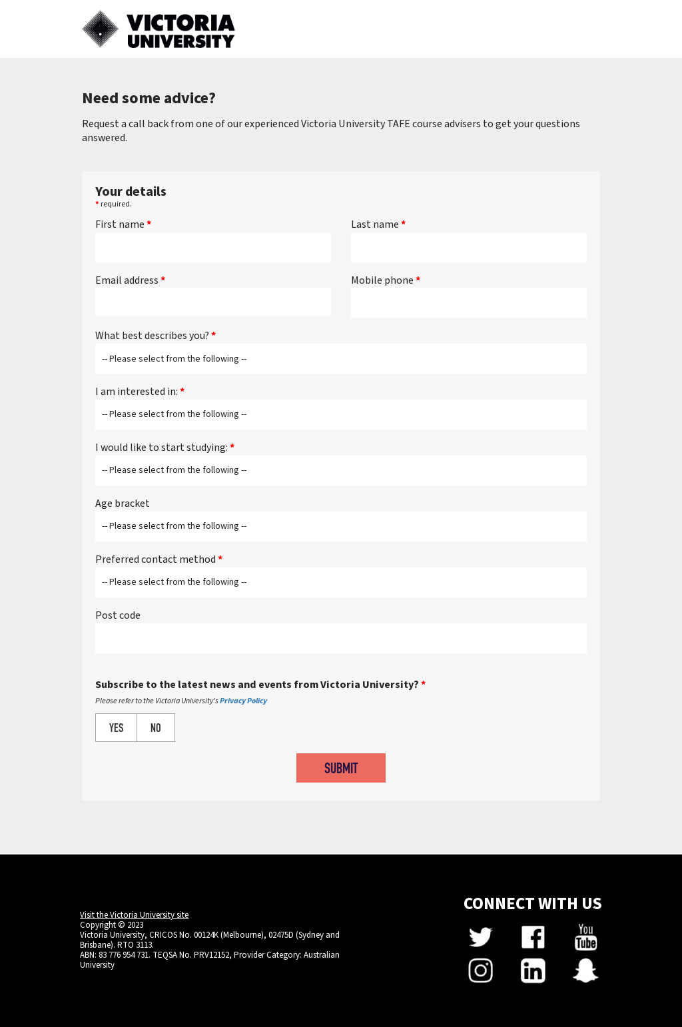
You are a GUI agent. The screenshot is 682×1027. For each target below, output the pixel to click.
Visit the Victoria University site (134, 915)
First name (123, 225)
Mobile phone (385, 281)
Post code (118, 616)
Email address (130, 281)
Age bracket (122, 504)
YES (116, 729)
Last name (378, 225)
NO (156, 729)
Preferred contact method (158, 560)
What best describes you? (155, 336)
